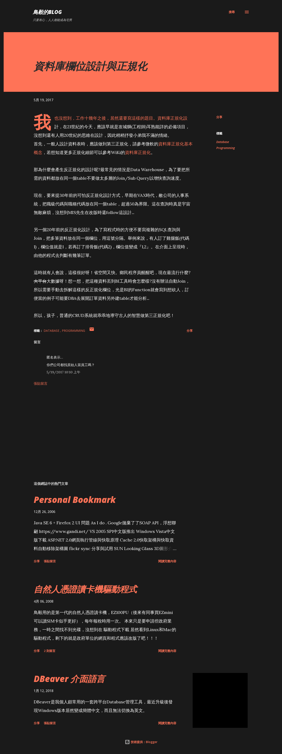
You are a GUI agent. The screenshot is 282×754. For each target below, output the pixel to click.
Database (222, 142)
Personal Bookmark (75, 499)
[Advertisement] (106, 428)
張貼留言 (40, 383)
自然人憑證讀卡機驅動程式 (85, 589)
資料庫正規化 (138, 152)
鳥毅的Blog (47, 11)
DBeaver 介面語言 (69, 679)
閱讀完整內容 (167, 561)
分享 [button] (219, 117)
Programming (225, 148)
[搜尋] (232, 12)
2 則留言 (49, 651)
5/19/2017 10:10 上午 (63, 372)
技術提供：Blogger (141, 742)
